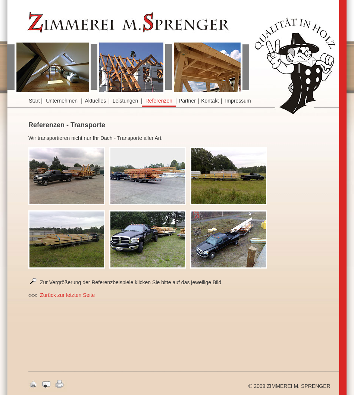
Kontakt (210, 101)
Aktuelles (95, 101)
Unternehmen (62, 101)
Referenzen (158, 101)
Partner (187, 101)
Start (34, 101)
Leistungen (125, 101)
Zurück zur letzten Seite (67, 295)
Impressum (238, 101)
